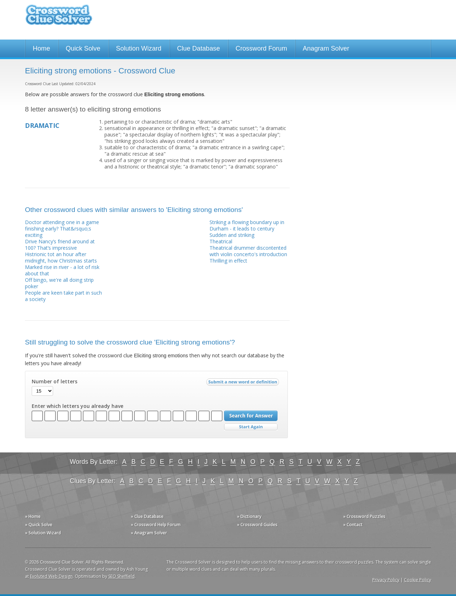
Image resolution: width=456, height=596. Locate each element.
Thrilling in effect (228, 260)
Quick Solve (83, 48)
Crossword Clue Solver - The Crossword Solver (59, 18)
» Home (33, 516)
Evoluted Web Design (51, 576)
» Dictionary (249, 516)
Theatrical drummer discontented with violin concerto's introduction (248, 251)
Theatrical (220, 241)
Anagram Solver (326, 48)
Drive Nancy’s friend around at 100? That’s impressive (60, 244)
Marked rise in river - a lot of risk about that (62, 270)
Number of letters (54, 381)
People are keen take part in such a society (63, 295)
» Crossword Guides (257, 525)
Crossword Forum (261, 48)
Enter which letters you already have (77, 406)
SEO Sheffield (121, 576)
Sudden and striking (231, 235)
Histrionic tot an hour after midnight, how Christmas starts (61, 257)
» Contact (353, 525)
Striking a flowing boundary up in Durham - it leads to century (246, 225)
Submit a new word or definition (243, 383)
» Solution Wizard (43, 533)
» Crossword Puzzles (364, 516)
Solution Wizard (138, 48)
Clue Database (198, 48)
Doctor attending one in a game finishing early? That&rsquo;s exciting (62, 228)
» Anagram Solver (149, 533)
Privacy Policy (385, 580)
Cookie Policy (417, 580)
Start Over (251, 427)
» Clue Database (147, 516)
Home (41, 48)
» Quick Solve (38, 525)
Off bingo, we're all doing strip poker (59, 283)
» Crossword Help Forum (156, 525)
